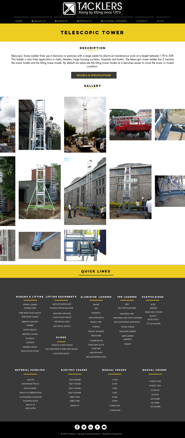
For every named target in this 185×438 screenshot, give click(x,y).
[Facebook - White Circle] (77, 427)
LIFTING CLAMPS (30, 304)
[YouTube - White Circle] (104, 427)
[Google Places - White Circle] (97, 427)
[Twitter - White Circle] (83, 427)
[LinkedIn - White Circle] (90, 427)
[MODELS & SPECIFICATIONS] (94, 75)
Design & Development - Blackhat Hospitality (100, 433)
